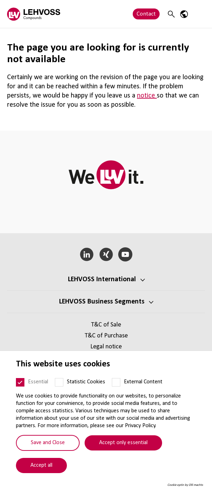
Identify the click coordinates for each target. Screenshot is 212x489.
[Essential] (20, 382)
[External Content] (116, 382)
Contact (146, 14)
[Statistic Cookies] (59, 382)
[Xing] (106, 254)
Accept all (41, 465)
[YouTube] (125, 254)
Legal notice (106, 346)
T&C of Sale (106, 325)
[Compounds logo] (34, 14)
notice (147, 95)
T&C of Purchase (106, 335)
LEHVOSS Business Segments (101, 301)
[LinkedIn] (86, 254)
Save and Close (48, 443)
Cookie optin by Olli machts (185, 485)
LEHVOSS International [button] (102, 279)
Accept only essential (123, 443)
